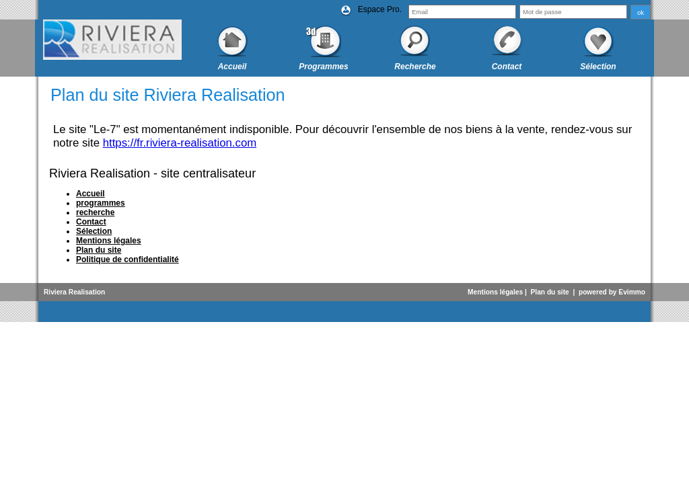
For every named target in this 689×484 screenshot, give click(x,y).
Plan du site (550, 292)
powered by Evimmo (612, 292)
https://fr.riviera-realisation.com (180, 142)
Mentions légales (495, 292)
